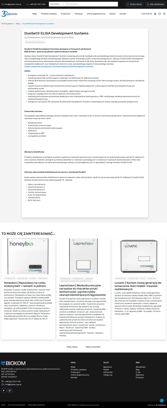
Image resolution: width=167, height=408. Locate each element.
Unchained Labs (10, 278)
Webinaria (140, 375)
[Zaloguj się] (164, 14)
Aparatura (107, 367)
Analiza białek (43, 278)
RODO (3, 405)
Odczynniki (108, 372)
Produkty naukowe (49, 14)
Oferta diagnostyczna (96, 14)
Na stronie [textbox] (55, 4)
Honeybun (33, 278)
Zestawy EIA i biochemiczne (35, 42)
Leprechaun (89, 278)
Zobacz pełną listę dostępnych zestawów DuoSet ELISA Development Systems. (59, 67)
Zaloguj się (107, 375)
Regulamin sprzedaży (36, 405)
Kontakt (123, 14)
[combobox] (57, 4)
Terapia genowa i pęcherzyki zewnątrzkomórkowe (75, 281)
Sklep (34, 14)
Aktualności (141, 367)
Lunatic (143, 278)
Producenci (65, 14)
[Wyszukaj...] (91, 4)
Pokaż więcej (73, 347)
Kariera (112, 14)
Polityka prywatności (16, 405)
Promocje (79, 14)
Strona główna (7, 24)
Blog (18, 24)
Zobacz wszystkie (94, 347)
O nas (138, 372)
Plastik (106, 370)
